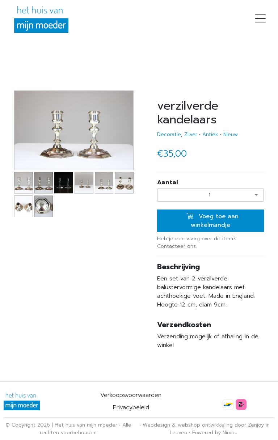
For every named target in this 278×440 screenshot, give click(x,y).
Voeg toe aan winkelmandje (212, 220)
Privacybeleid (131, 407)
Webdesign (156, 425)
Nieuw (230, 134)
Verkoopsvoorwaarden (130, 395)
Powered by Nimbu (214, 432)
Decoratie (169, 134)
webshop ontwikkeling (205, 425)
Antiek (210, 134)
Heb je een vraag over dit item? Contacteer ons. (196, 242)
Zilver (190, 134)
